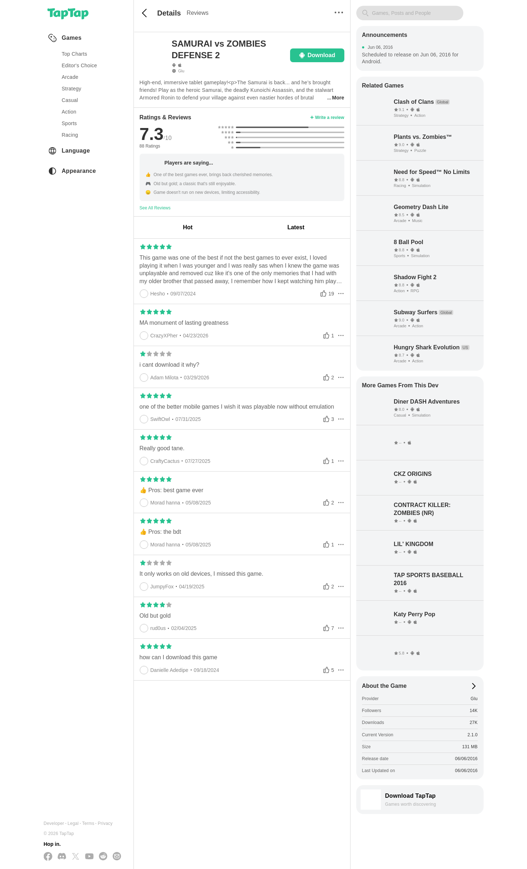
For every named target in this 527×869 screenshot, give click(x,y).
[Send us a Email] (116, 856)
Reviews (197, 13)
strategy (71, 88)
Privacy (105, 823)
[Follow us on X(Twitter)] (75, 857)
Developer (54, 823)
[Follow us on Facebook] (48, 857)
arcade (70, 77)
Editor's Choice (79, 65)
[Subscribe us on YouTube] (89, 856)
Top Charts (75, 54)
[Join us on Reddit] (103, 856)
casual (70, 100)
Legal (73, 823)
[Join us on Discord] (62, 856)
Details (169, 13)
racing (70, 135)
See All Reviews (155, 207)
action (69, 112)
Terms (88, 823)
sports (69, 123)
